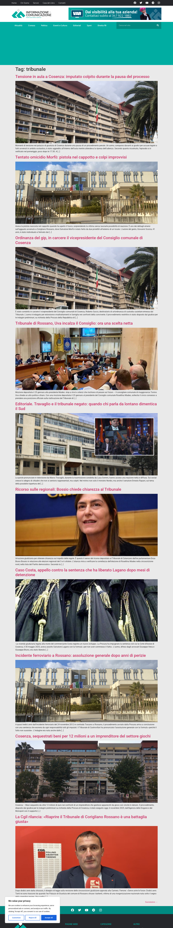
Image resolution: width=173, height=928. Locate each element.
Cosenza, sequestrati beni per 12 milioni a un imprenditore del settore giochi (83, 736)
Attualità (18, 25)
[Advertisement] (86, 47)
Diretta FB (102, 25)
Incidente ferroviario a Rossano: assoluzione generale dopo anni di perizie (80, 655)
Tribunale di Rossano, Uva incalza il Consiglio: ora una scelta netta (74, 323)
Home (14, 2)
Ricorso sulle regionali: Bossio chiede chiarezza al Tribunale (68, 489)
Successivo (151, 902)
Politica (44, 25)
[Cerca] (157, 25)
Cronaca (31, 25)
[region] (32, 910)
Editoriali (77, 25)
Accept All (49, 918)
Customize (16, 918)
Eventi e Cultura (60, 25)
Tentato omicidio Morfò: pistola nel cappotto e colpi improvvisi (71, 157)
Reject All (33, 918)
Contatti (62, 2)
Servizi (36, 2)
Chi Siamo (25, 2)
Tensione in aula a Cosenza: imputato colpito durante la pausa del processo (82, 76)
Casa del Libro (49, 2)
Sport (89, 25)
